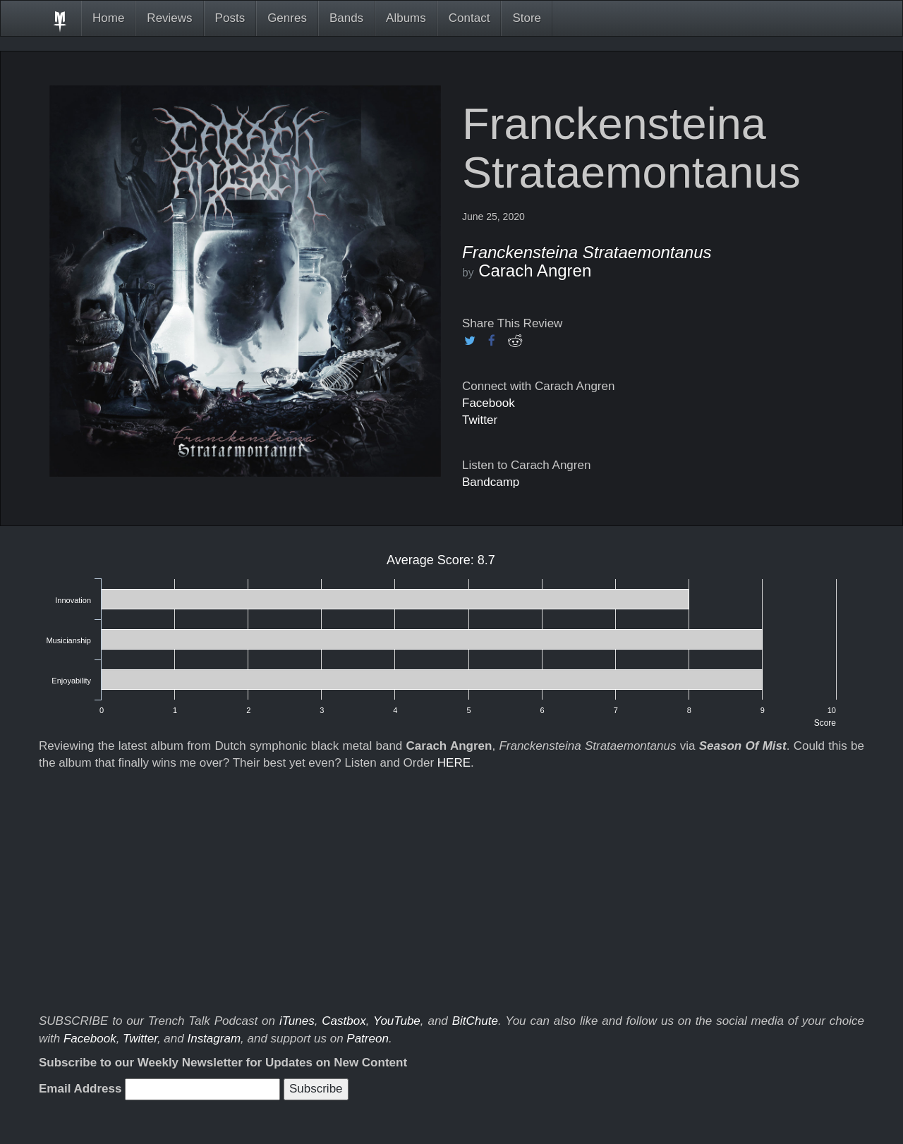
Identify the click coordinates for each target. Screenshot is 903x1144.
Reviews (169, 18)
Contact (469, 18)
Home (108, 18)
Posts (230, 18)
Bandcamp (490, 482)
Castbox (343, 1021)
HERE (454, 762)
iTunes (297, 1021)
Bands (346, 18)
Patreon (367, 1038)
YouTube (396, 1021)
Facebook (488, 403)
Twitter (479, 420)
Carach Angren (534, 270)
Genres (287, 18)
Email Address (80, 1088)
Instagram (214, 1038)
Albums (406, 18)
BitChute (475, 1021)
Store (526, 18)
